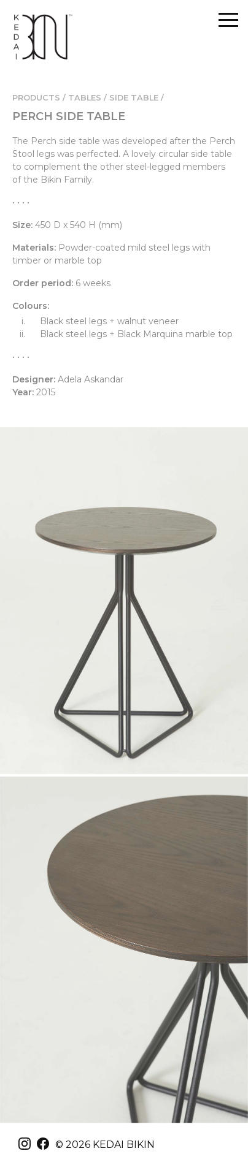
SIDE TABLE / (136, 97)
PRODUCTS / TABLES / (59, 97)
